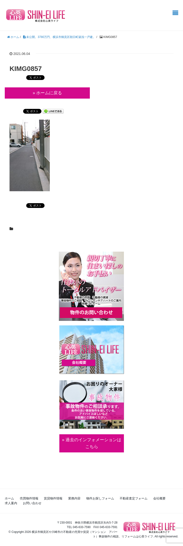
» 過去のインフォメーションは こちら (91, 443)
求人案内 (11, 503)
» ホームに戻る (47, 92)
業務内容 (74, 498)
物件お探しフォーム (100, 498)
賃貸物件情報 (53, 498)
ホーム (9, 498)
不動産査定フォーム (133, 498)
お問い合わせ (32, 503)
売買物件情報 (29, 498)
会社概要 (159, 498)
